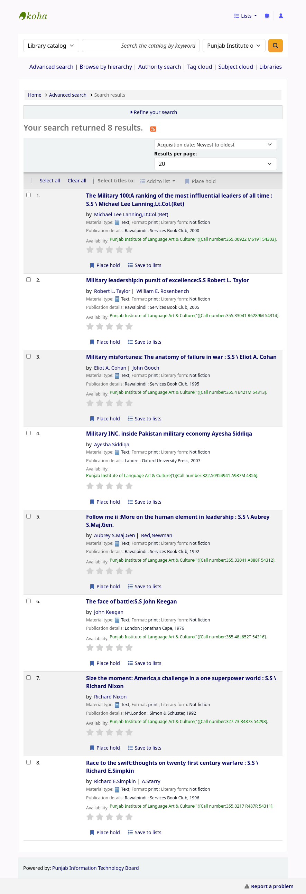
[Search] (275, 45)
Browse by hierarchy (106, 66)
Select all (50, 180)
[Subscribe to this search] (153, 128)
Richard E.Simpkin (115, 781)
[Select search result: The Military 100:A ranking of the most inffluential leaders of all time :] (28, 195)
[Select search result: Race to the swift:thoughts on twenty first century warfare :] (28, 762)
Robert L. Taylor (112, 291)
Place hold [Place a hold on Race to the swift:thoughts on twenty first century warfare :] (104, 832)
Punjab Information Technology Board (95, 868)
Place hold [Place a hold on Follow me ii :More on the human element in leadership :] (104, 586)
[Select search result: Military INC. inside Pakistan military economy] (28, 433)
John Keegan (108, 612)
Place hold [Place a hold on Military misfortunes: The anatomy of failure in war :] (104, 418)
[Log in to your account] (281, 15)
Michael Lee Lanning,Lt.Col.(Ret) (131, 214)
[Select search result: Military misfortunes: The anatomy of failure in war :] (28, 356)
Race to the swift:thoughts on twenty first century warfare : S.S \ (172, 766)
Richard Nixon (110, 696)
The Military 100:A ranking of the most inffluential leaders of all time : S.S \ (179, 199)
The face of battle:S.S (131, 601)
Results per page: (175, 153)
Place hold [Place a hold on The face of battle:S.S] (104, 663)
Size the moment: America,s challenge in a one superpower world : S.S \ (181, 682)
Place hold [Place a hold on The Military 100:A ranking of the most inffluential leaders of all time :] (104, 265)
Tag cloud (199, 66)
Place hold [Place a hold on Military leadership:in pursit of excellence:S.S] (104, 342)
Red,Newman (156, 535)
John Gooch (145, 367)
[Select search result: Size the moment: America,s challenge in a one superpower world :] (28, 677)
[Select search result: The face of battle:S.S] (28, 601)
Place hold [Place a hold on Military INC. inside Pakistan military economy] (104, 501)
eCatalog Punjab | (36, 10)
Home (34, 95)
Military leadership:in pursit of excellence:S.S (167, 280)
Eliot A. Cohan (110, 367)
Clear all (77, 180)
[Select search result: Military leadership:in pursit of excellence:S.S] (28, 279)
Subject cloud (236, 66)
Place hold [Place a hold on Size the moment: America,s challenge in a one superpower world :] (104, 747)
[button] (245, 15)
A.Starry (151, 781)
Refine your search (155, 112)
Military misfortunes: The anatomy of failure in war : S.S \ (181, 357)
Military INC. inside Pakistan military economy (169, 433)
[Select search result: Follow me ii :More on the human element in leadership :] (28, 516)
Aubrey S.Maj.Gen (114, 535)
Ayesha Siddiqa (111, 444)
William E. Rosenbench (163, 291)
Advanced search (51, 66)
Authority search (159, 66)
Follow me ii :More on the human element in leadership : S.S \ (177, 521)
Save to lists (144, 265)
